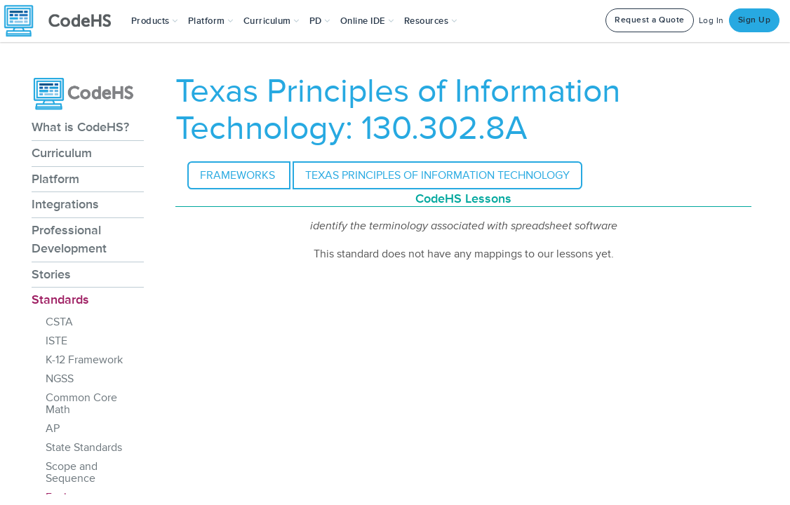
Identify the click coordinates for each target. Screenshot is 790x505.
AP (53, 429)
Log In (711, 20)
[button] (154, 21)
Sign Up (754, 20)
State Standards (84, 447)
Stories (51, 274)
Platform (55, 179)
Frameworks (239, 175)
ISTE (56, 341)
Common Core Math (81, 404)
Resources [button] (430, 21)
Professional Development (69, 239)
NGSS (60, 379)
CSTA (59, 322)
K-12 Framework (84, 360)
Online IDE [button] (367, 21)
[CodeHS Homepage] (63, 21)
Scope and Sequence (72, 472)
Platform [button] (211, 21)
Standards (60, 299)
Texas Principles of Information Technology (437, 175)
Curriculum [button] (271, 21)
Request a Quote (650, 20)
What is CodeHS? (80, 127)
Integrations (65, 204)
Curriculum (62, 153)
